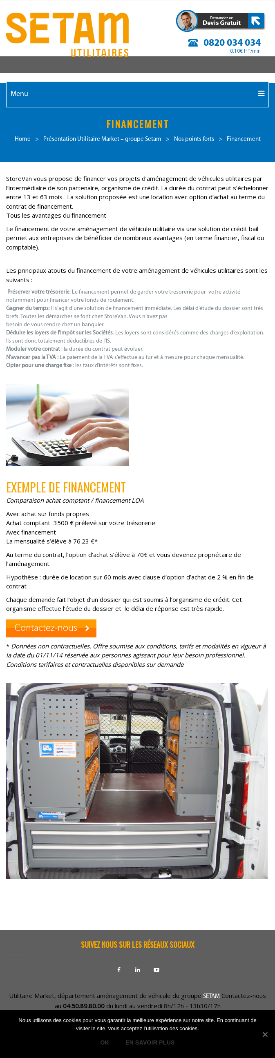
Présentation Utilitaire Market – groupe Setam (102, 139)
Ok (104, 1042)
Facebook (118, 969)
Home (23, 139)
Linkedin (137, 969)
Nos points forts (194, 139)
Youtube (156, 969)
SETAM (211, 996)
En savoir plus (150, 1042)
